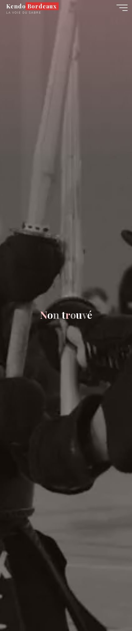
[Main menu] (122, 8)
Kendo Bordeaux (31, 6)
